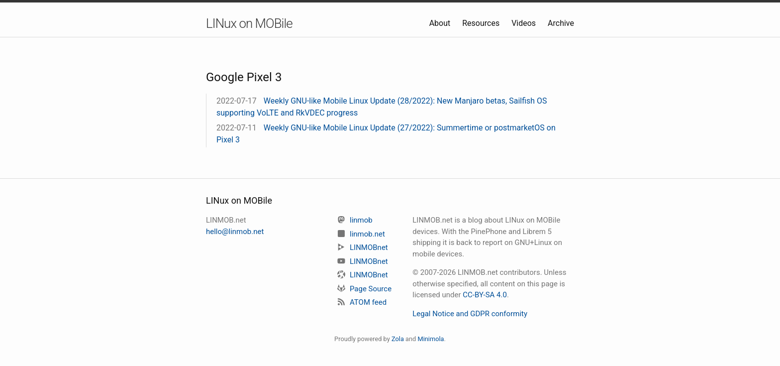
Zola (397, 339)
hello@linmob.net (235, 231)
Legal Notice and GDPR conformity (469, 313)
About (441, 23)
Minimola (430, 339)
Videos (524, 23)
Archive (561, 23)
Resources (481, 23)
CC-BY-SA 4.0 (485, 294)
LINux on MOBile (249, 23)
